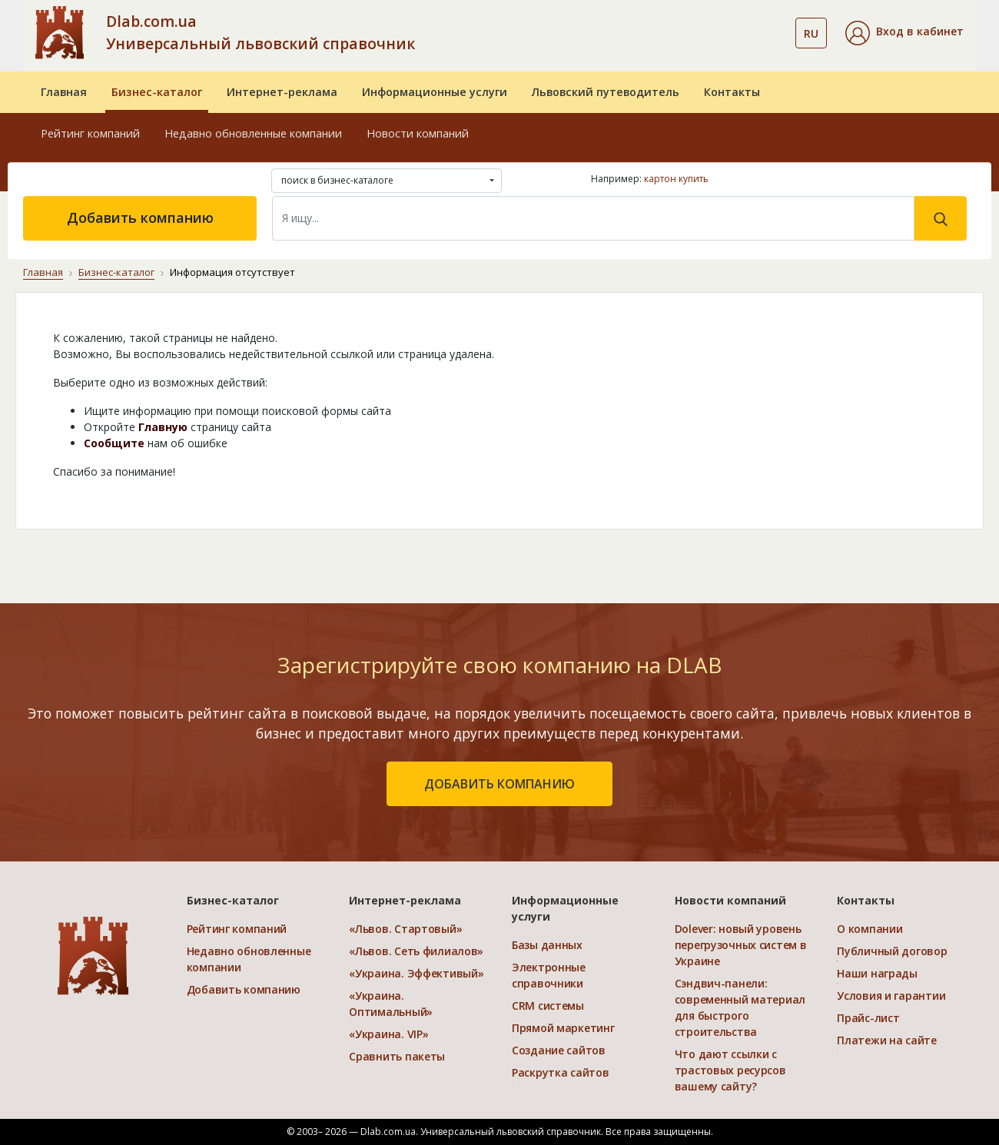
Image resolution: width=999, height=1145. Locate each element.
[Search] (593, 218)
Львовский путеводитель (605, 92)
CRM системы (548, 1005)
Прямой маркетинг (563, 1028)
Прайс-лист (868, 1018)
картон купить (676, 178)
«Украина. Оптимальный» (391, 1003)
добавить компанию (499, 783)
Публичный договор (892, 951)
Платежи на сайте (887, 1040)
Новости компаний (418, 133)
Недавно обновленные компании (253, 133)
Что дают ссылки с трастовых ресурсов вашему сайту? (730, 1070)
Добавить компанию (140, 217)
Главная (64, 92)
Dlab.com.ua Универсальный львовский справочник (260, 32)
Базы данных (547, 945)
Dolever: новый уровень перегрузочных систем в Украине (741, 944)
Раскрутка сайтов (560, 1072)
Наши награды (877, 973)
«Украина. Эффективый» (416, 973)
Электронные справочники (549, 975)
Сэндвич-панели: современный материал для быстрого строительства (740, 1007)
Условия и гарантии (891, 995)
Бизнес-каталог (156, 92)
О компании (869, 928)
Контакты (732, 92)
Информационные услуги (434, 92)
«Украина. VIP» (388, 1034)
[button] (904, 33)
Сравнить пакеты (397, 1056)
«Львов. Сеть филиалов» (416, 951)
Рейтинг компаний (90, 133)
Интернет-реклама (282, 92)
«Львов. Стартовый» (405, 928)
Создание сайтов (559, 1050)
